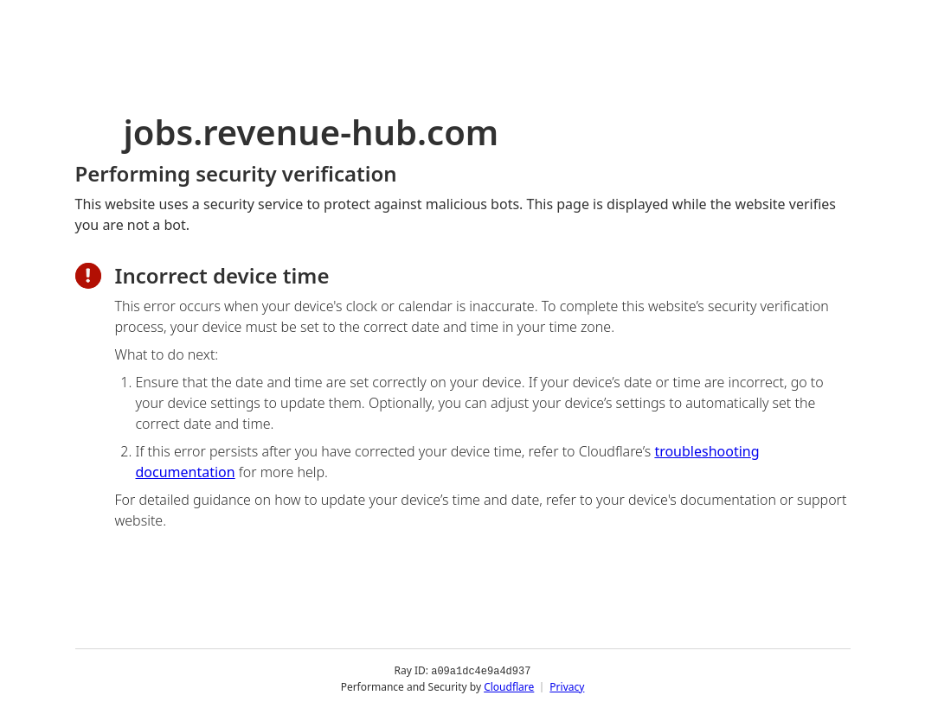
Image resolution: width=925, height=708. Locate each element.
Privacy (566, 686)
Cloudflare (509, 686)
